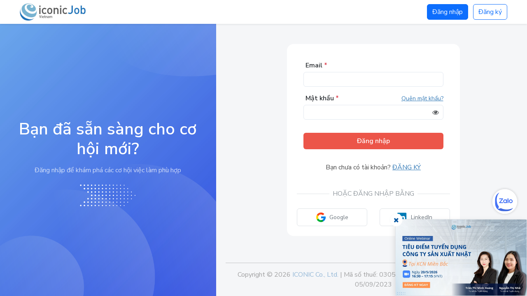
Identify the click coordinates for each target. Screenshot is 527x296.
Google (332, 217)
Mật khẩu (322, 98)
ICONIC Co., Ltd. (315, 274)
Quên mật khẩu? (422, 98)
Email (316, 65)
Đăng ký (490, 11)
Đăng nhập (447, 11)
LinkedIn (414, 217)
